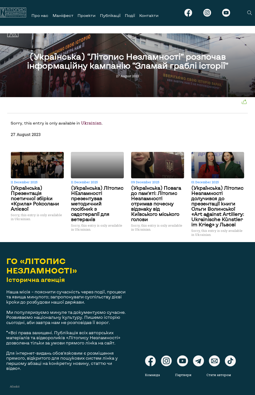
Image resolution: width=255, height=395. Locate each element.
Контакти (149, 15)
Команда (152, 375)
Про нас (39, 15)
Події (130, 15)
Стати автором (218, 375)
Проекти (86, 15)
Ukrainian (91, 123)
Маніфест (63, 15)
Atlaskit (15, 386)
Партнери (183, 375)
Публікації (110, 15)
